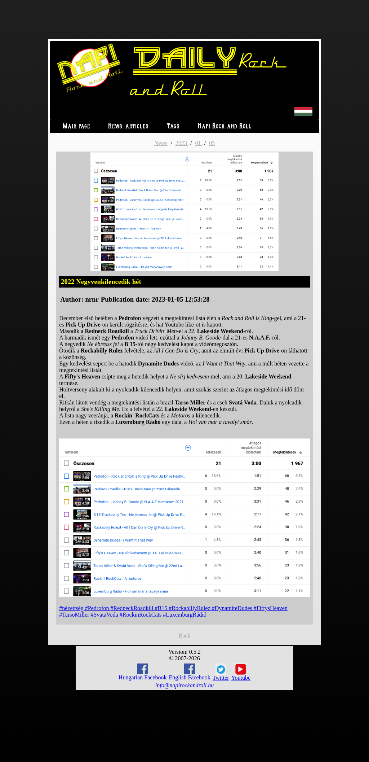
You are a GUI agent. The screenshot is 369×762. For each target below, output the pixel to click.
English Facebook (189, 672)
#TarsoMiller (74, 615)
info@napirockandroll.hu (184, 685)
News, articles (128, 126)
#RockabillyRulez (190, 608)
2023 (181, 143)
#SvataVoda (105, 615)
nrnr (91, 299)
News (160, 143)
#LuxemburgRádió (184, 615)
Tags (173, 126)
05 (212, 143)
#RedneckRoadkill (132, 608)
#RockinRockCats (141, 615)
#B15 (162, 608)
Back (185, 635)
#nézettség (72, 608)
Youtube (241, 672)
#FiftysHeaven (271, 608)
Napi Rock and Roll (225, 126)
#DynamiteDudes (233, 608)
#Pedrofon (98, 608)
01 (198, 143)
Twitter (221, 672)
